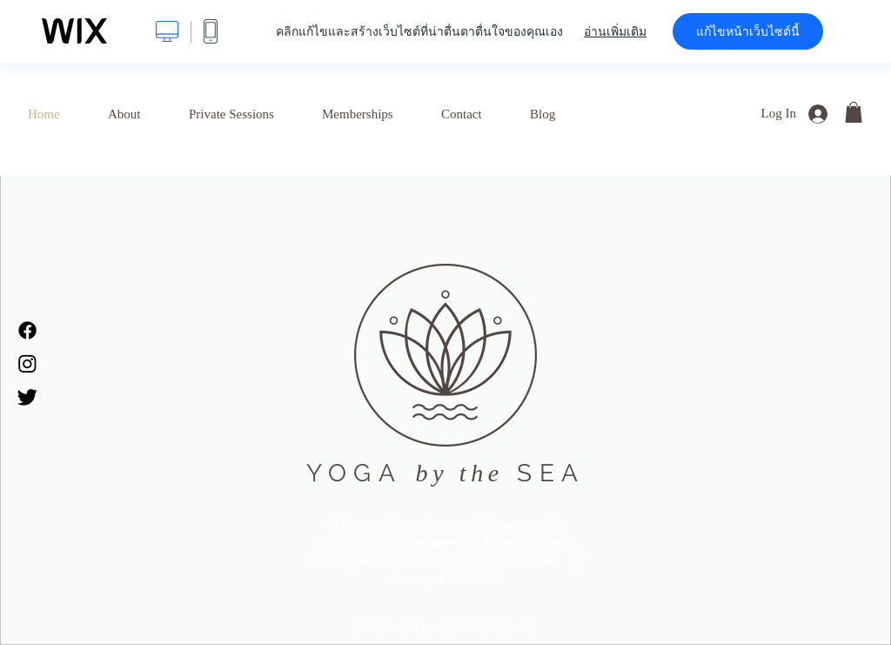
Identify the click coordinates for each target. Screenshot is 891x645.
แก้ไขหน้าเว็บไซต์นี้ (748, 31)
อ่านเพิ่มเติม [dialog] (615, 31)
